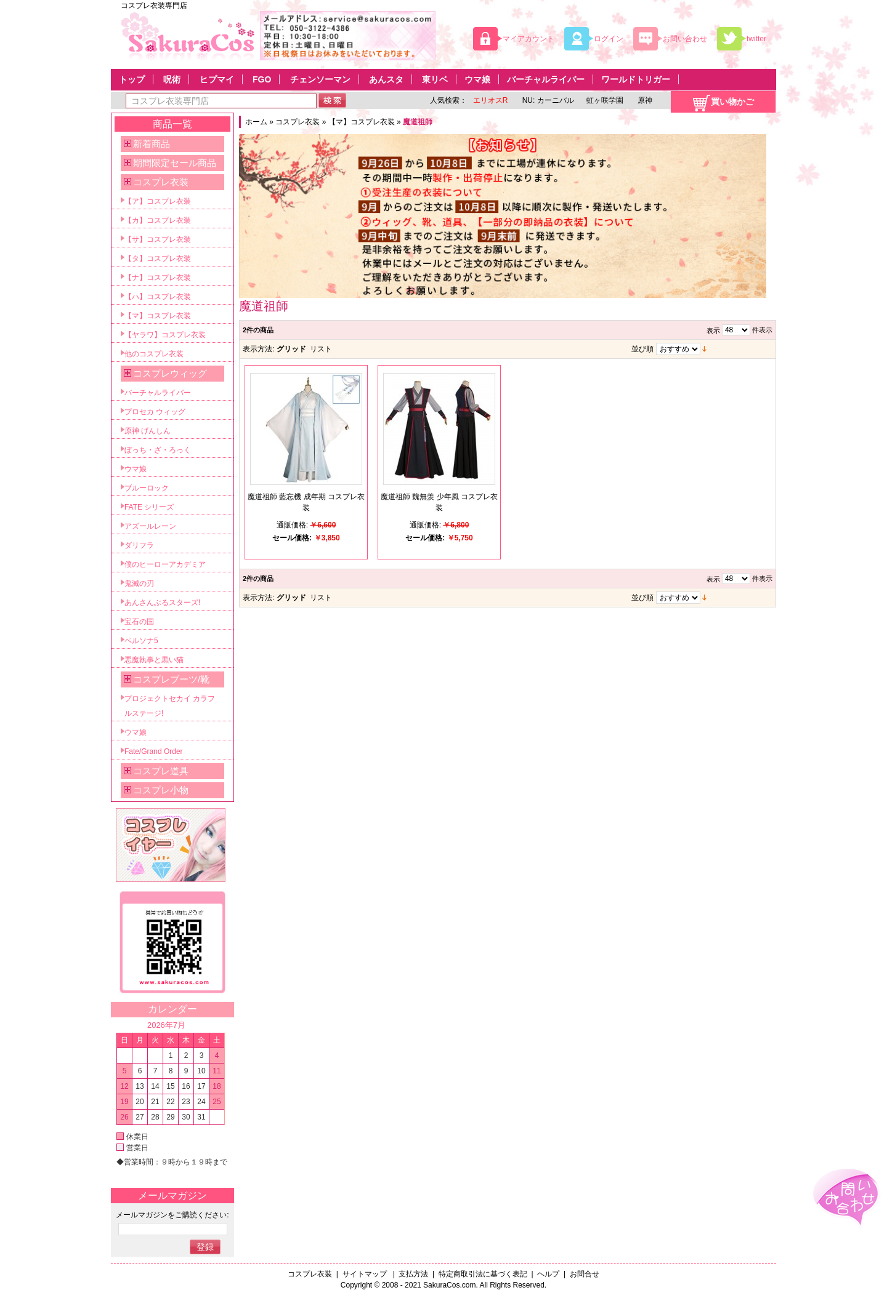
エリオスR (490, 100)
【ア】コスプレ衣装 (157, 201)
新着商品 (151, 143)
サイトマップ (365, 1274)
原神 (644, 100)
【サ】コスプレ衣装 (157, 239)
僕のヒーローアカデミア (165, 564)
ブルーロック (146, 488)
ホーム (256, 122)
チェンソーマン (320, 79)
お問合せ (584, 1274)
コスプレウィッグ (170, 373)
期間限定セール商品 (174, 163)
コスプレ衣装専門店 (154, 5)
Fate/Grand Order (153, 751)
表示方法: (258, 349)
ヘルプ (548, 1274)
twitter (756, 38)
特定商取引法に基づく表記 (483, 1274)
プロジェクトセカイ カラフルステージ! (169, 706)
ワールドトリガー (635, 79)
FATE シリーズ (149, 507)
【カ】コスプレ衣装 (157, 220)
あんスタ (386, 79)
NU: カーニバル (546, 100)
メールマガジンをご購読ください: (172, 1215)
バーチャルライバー (546, 79)
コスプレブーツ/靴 (171, 679)
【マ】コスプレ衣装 (361, 122)
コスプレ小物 (160, 790)
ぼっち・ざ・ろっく (157, 450)
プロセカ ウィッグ (154, 411)
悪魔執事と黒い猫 (154, 659)
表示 (713, 330)
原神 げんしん (147, 431)
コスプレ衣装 (297, 122)
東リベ (435, 79)
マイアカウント (528, 38)
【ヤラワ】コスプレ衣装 (165, 335)
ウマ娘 (477, 79)
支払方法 (413, 1274)
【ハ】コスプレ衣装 (157, 296)
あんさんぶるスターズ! (162, 602)
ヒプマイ (217, 79)
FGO (262, 79)
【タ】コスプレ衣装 (157, 258)
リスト (321, 349)
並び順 (642, 349)
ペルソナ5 (141, 640)
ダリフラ (139, 545)
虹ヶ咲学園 (604, 100)
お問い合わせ (685, 38)
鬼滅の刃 (139, 583)
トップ (132, 79)
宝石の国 (139, 621)
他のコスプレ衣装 (154, 354)
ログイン (608, 38)
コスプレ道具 (160, 771)
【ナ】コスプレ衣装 (157, 277)
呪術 (171, 79)
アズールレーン (150, 526)
